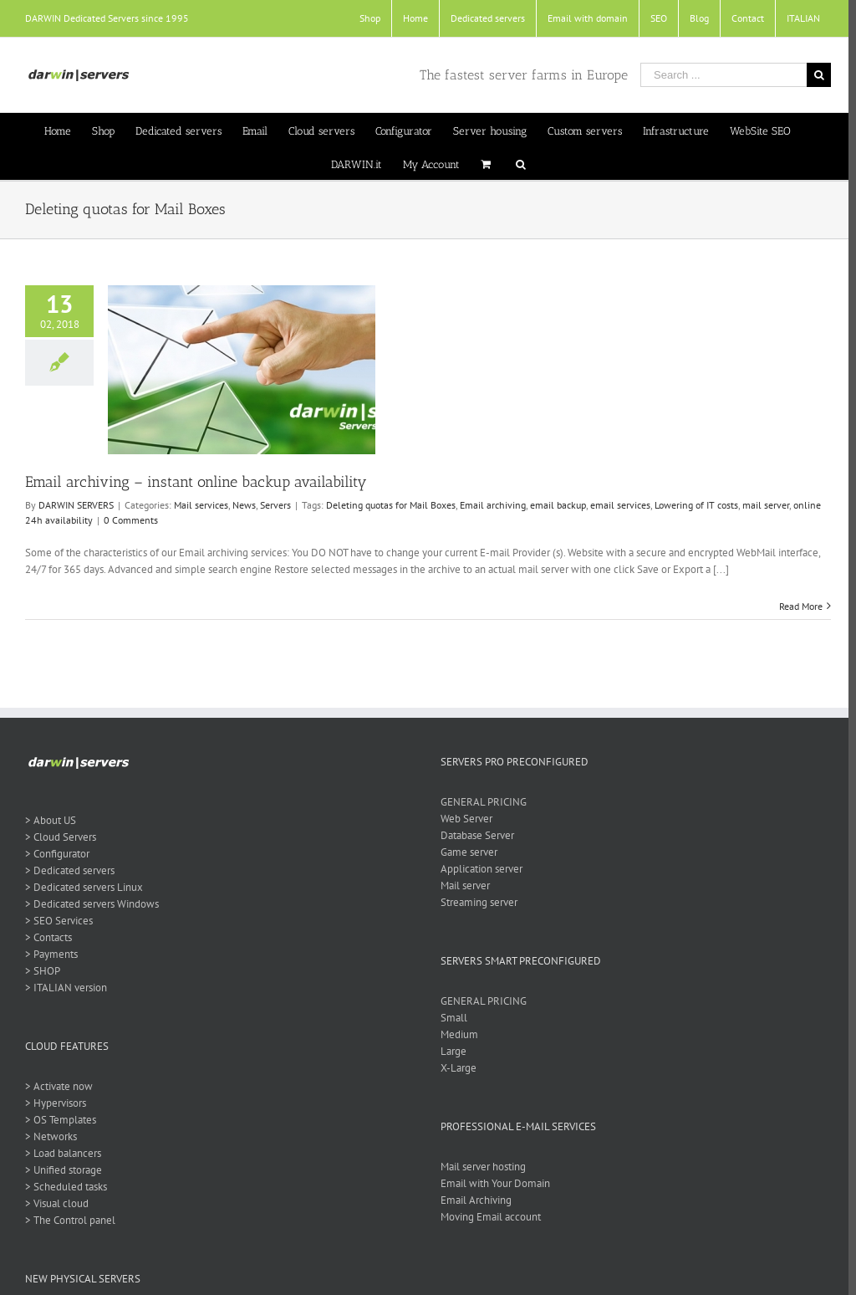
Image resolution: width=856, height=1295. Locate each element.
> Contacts (48, 937)
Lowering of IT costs (696, 505)
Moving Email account (487, 1217)
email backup (558, 505)
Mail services (201, 505)
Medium (456, 1034)
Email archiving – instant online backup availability (196, 482)
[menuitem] (362, 18)
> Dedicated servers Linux (84, 887)
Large (450, 1051)
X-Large (455, 1068)
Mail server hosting (479, 1166)
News (244, 505)
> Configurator (57, 854)
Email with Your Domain (492, 1183)
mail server (765, 505)
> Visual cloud (57, 1203)
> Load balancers (63, 1153)
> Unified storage (63, 1170)
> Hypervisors (55, 1103)
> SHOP (42, 971)
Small (450, 1018)
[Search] (517, 163)
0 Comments (131, 520)
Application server (478, 869)
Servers (275, 505)
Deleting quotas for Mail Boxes (391, 505)
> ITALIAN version (66, 987)
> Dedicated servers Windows (92, 904)
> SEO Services (59, 921)
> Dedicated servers (70, 870)
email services (620, 505)
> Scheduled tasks (66, 1187)
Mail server (462, 885)
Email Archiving (472, 1200)
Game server (465, 852)
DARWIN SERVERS (76, 505)
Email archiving (493, 505)
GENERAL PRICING (480, 802)
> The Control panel (70, 1220)
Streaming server (475, 902)
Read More (793, 606)
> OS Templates (60, 1120)
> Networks (51, 1136)
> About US (50, 820)
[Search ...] (716, 75)
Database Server (474, 835)
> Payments (51, 954)
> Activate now (59, 1086)
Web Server (463, 818)
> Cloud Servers (60, 837)
